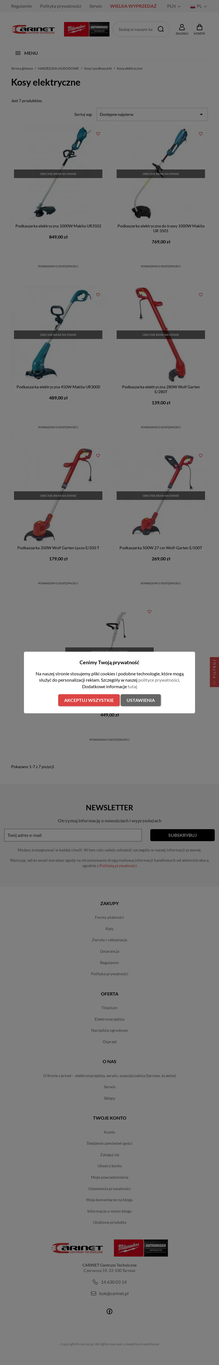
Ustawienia (141, 700)
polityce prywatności (158, 679)
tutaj (132, 686)
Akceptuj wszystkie (89, 700)
